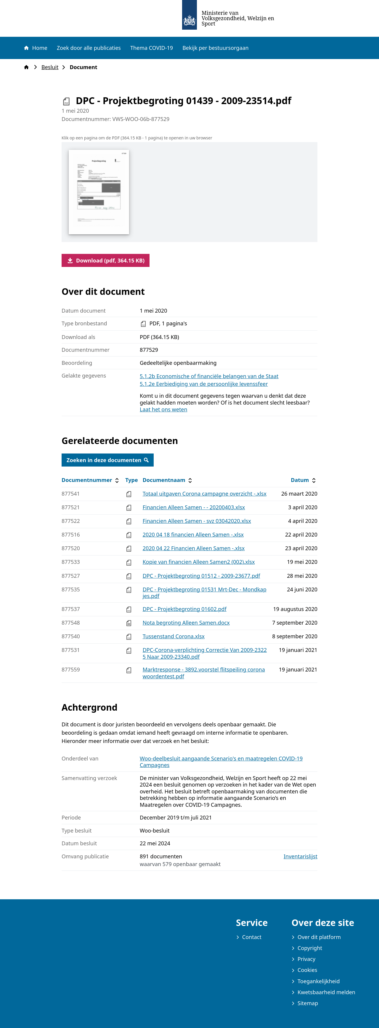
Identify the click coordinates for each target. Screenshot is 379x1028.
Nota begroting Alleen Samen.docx (186, 622)
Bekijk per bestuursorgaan (215, 47)
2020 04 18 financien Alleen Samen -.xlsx (193, 534)
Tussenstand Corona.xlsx (174, 636)
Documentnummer (91, 480)
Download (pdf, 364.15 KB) (105, 260)
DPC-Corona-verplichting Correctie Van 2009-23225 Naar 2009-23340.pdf (205, 653)
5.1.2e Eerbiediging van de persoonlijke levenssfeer (204, 383)
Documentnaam (168, 480)
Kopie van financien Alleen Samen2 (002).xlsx (199, 561)
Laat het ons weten (163, 409)
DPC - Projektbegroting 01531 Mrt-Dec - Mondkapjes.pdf (204, 593)
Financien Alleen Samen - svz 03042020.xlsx (197, 520)
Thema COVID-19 (151, 47)
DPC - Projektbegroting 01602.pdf (185, 608)
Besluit (51, 67)
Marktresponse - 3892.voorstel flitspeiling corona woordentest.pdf (204, 673)
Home (35, 47)
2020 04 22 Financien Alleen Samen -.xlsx (194, 548)
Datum (303, 480)
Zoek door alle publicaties (89, 47)
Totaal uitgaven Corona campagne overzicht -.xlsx (204, 493)
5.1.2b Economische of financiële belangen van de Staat (209, 376)
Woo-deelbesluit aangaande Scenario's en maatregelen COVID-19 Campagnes (221, 762)
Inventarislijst (300, 856)
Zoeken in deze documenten (108, 460)
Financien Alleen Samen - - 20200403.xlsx (194, 507)
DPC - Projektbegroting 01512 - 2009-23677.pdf (201, 575)
